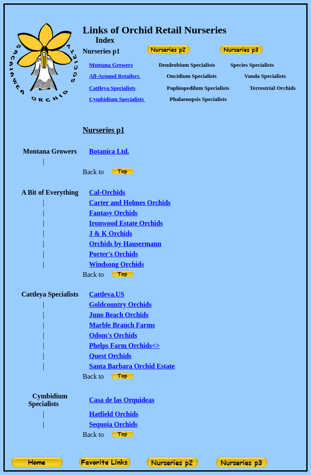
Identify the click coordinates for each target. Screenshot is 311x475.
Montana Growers (111, 65)
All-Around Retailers (115, 76)
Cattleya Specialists (112, 88)
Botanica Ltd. (109, 151)
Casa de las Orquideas (121, 400)
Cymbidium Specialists (117, 99)
